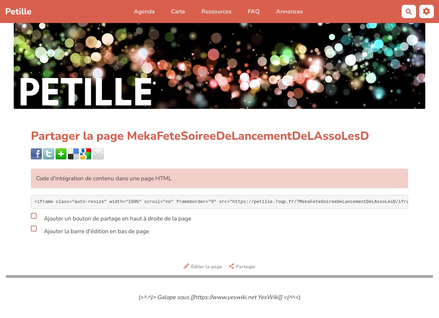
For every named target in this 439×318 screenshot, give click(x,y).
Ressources (216, 11)
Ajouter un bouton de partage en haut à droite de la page (111, 217)
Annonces (289, 11)
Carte (178, 11)
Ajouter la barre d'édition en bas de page (90, 230)
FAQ (254, 11)
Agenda (144, 11)
